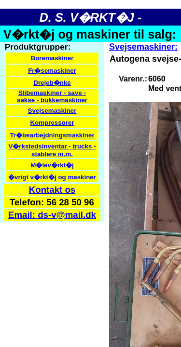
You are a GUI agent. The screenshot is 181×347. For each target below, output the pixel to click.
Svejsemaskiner (52, 110)
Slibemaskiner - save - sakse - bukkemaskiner (52, 96)
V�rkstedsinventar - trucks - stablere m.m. (52, 150)
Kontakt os (52, 190)
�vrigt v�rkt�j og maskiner (52, 177)
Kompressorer (52, 122)
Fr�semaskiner (52, 70)
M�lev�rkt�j (51, 165)
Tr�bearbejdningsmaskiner (52, 135)
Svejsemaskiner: (143, 47)
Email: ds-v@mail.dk (52, 215)
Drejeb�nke (51, 82)
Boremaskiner (52, 58)
